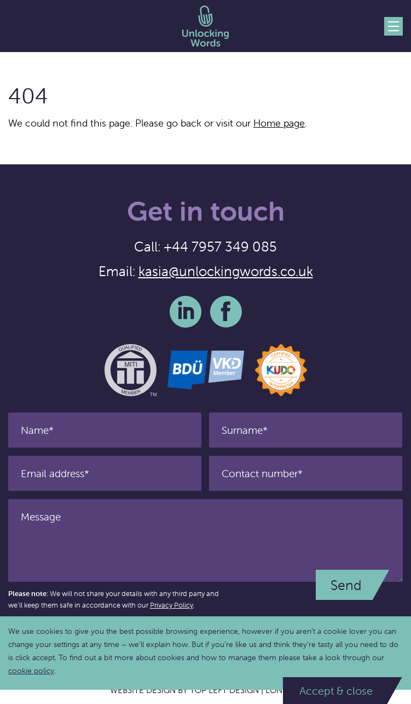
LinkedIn (185, 312)
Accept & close (336, 690)
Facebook (226, 312)
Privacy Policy (171, 605)
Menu (393, 26)
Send (346, 585)
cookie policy (31, 671)
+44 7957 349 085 (220, 246)
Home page (279, 123)
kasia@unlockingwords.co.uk (225, 271)
